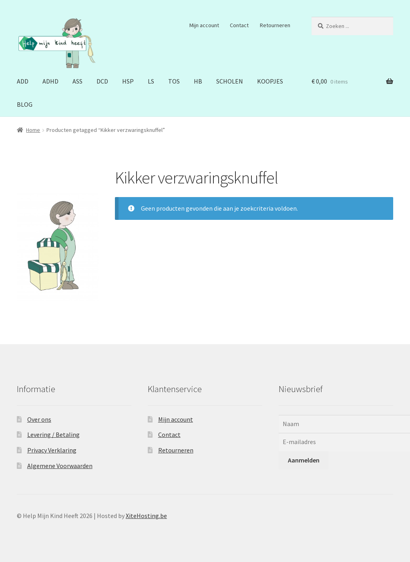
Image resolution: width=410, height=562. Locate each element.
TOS (174, 81)
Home (33, 130)
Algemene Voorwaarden (59, 466)
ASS (77, 81)
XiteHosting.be (146, 516)
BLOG (24, 104)
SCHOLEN (229, 81)
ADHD (50, 81)
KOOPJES (270, 81)
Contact (239, 25)
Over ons (39, 419)
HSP (128, 81)
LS (151, 81)
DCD (102, 81)
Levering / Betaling (53, 434)
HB (198, 81)
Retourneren (275, 25)
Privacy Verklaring (51, 450)
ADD (22, 81)
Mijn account (204, 25)
